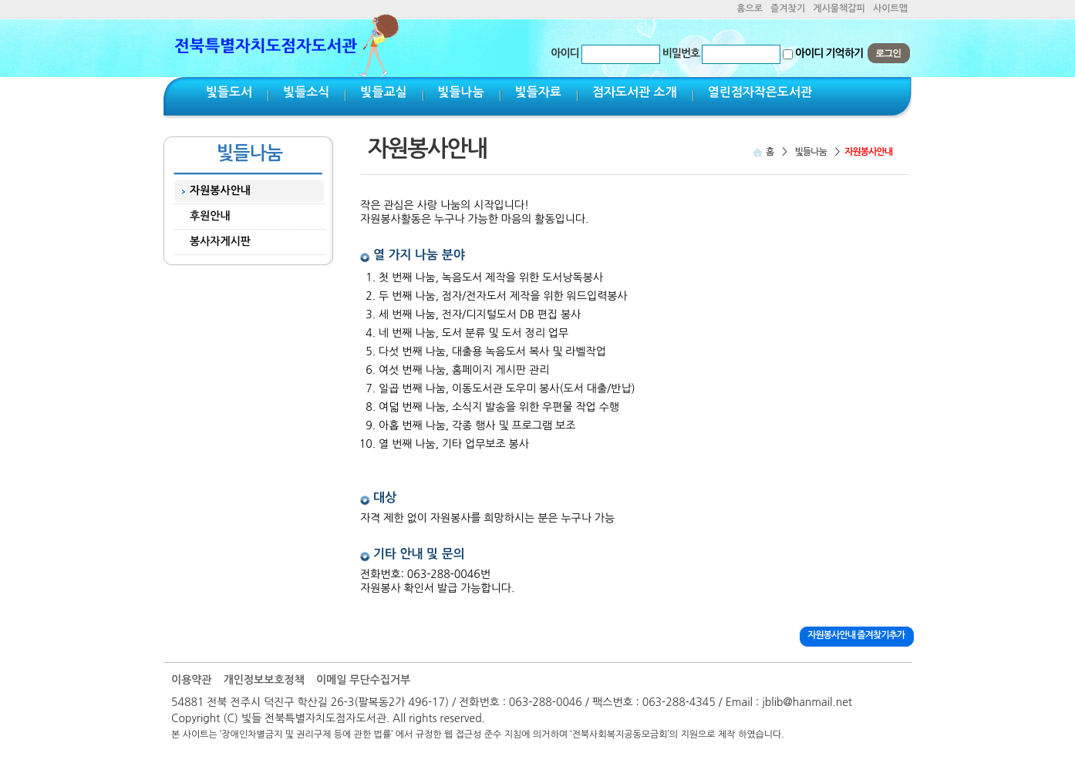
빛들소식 (306, 92)
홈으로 (749, 8)
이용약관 (191, 679)
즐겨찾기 (787, 8)
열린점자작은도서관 (760, 92)
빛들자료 (538, 92)
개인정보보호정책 (264, 679)
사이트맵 (890, 8)
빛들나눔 (461, 92)
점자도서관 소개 (634, 92)
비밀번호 (681, 53)
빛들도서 (229, 92)
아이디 (564, 53)
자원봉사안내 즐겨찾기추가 (856, 635)
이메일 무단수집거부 (363, 679)
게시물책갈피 (839, 8)
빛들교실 (383, 92)
